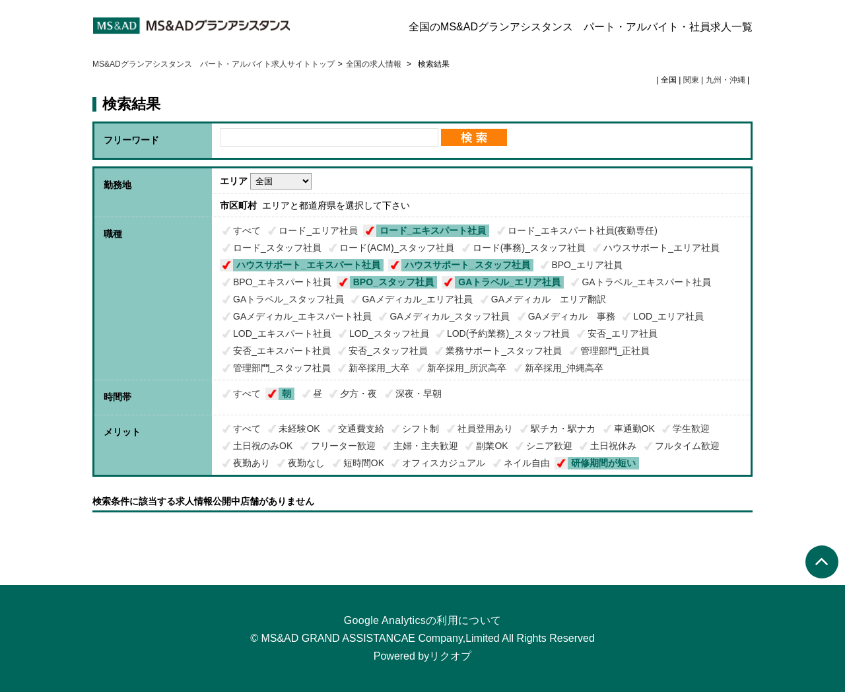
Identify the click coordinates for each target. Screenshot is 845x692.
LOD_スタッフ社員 (389, 333)
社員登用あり (485, 428)
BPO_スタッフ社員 (393, 282)
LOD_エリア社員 (668, 316)
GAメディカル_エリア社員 (417, 299)
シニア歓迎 (549, 445)
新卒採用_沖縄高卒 (564, 368)
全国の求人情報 (374, 64)
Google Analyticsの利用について (423, 620)
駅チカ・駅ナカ (563, 428)
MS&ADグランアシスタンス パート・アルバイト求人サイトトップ (213, 64)
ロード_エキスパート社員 (433, 230)
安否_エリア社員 (623, 333)
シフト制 (420, 428)
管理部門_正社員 (615, 350)
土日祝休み (613, 445)
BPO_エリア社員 (586, 265)
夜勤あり (251, 463)
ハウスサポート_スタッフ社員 (467, 265)
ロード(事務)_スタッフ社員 (529, 247)
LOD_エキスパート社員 (282, 333)
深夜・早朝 (418, 393)
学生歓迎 (691, 428)
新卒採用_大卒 (379, 368)
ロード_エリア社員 (318, 230)
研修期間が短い (603, 463)
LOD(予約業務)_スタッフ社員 (508, 333)
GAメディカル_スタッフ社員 (449, 316)
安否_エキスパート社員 (282, 350)
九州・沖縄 (725, 80)
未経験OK (299, 428)
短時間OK (363, 463)
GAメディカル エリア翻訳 (548, 299)
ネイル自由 (527, 463)
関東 (691, 80)
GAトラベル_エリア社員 (509, 282)
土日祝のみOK (262, 445)
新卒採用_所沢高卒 (466, 368)
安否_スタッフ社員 (388, 350)
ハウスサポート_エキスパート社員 (308, 265)
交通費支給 (361, 428)
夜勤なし (306, 463)
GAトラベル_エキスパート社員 (646, 282)
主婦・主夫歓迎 (425, 445)
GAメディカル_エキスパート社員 (302, 316)
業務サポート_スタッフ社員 (504, 350)
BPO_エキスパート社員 (282, 282)
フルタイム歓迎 (687, 445)
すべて (247, 230)
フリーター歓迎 (343, 445)
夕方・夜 (358, 393)
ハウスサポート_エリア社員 (661, 247)
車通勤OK (634, 428)
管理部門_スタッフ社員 (282, 368)
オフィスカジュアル (443, 463)
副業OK (492, 445)
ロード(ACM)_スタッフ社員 (396, 247)
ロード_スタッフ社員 (277, 247)
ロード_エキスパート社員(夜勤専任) (583, 230)
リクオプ (450, 656)
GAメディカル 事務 (571, 316)
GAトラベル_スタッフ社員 (288, 299)
